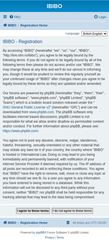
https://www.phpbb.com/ (20, 131)
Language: (73, 33)
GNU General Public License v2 (26, 107)
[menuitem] (14, 17)
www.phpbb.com (41, 112)
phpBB (40, 232)
